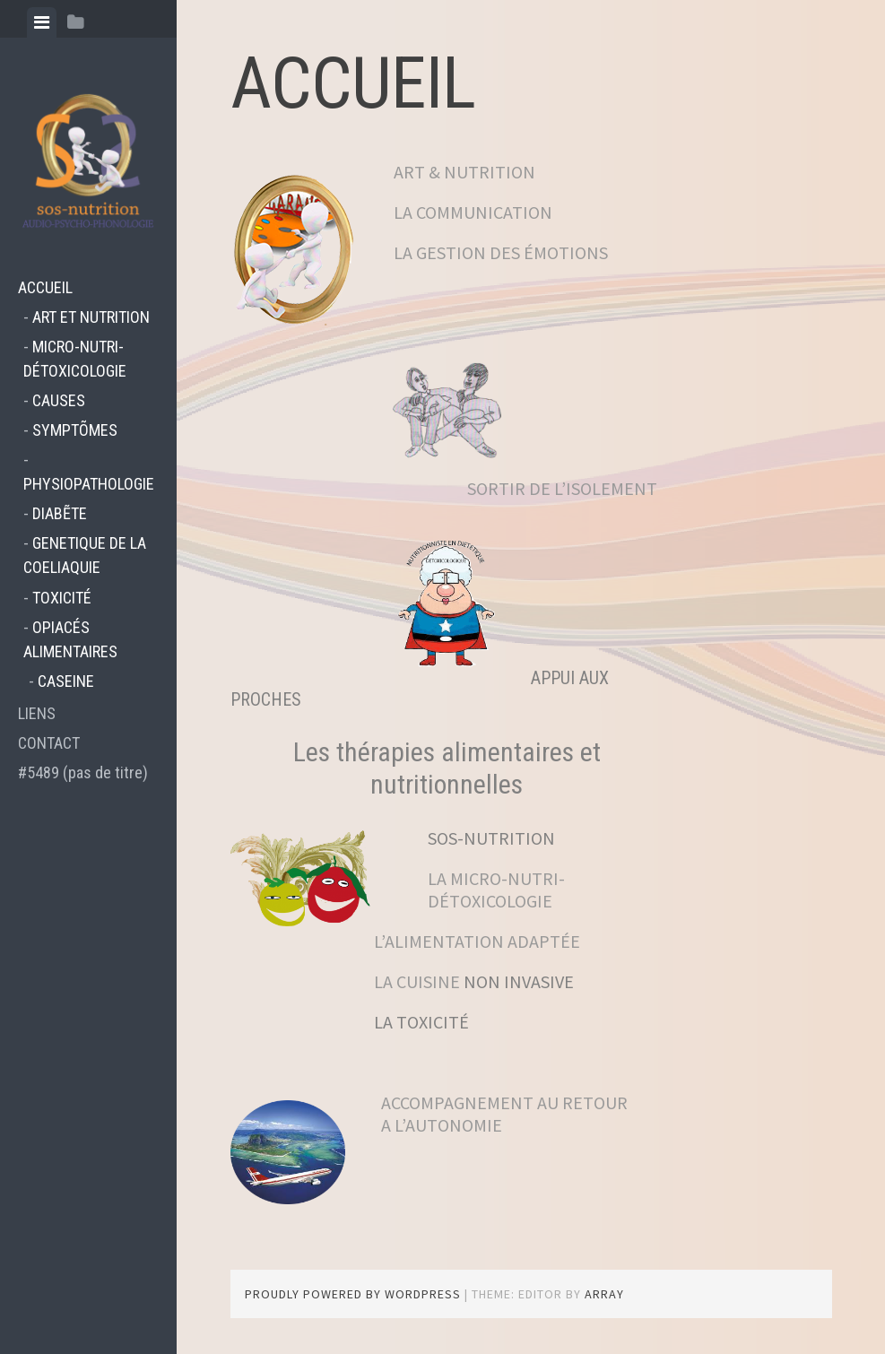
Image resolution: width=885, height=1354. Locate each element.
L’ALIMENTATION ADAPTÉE (405, 941)
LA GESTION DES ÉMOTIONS (501, 252)
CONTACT (49, 742)
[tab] (41, 22)
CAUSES (58, 400)
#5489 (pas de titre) (83, 772)
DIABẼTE (59, 513)
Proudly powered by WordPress (353, 1294)
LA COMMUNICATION (473, 212)
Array (604, 1294)
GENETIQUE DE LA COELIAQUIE (84, 555)
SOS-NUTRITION (491, 838)
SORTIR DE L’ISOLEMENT (562, 488)
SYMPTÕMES (74, 430)
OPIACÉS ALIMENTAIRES (70, 639)
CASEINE (66, 681)
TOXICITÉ (61, 597)
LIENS (37, 713)
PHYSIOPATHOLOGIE (88, 483)
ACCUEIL (45, 287)
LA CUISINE (419, 981)
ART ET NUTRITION (91, 317)
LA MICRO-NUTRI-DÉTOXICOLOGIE (496, 889)
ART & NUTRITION (464, 172)
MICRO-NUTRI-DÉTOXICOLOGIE (74, 358)
